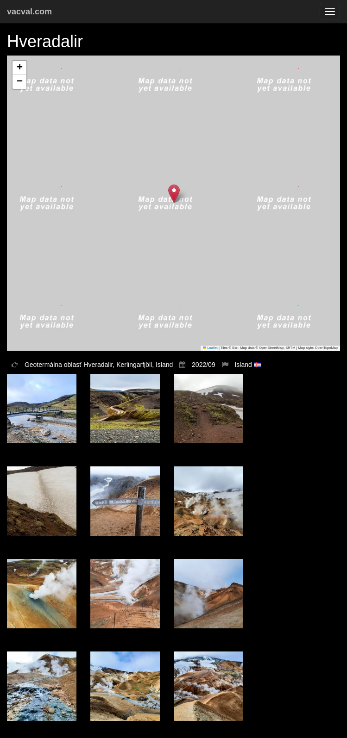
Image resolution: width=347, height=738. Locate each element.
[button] (174, 193)
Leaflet (210, 348)
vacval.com (29, 11)
